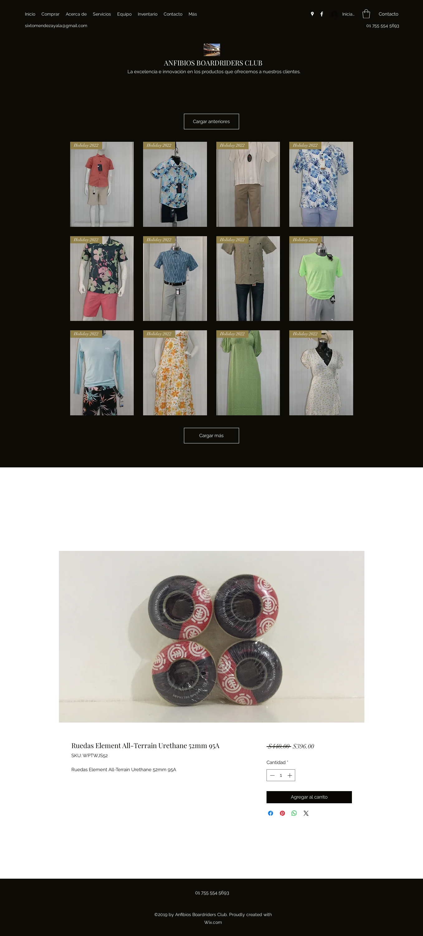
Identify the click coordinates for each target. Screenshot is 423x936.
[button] (366, 13)
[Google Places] (312, 14)
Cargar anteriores (211, 126)
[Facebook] (322, 14)
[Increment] (290, 775)
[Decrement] (271, 775)
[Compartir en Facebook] (270, 813)
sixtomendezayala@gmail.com (56, 25)
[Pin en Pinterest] (282, 813)
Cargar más (211, 444)
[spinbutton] (281, 775)
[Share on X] (306, 813)
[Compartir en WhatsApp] (294, 813)
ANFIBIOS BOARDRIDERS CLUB (213, 62)
